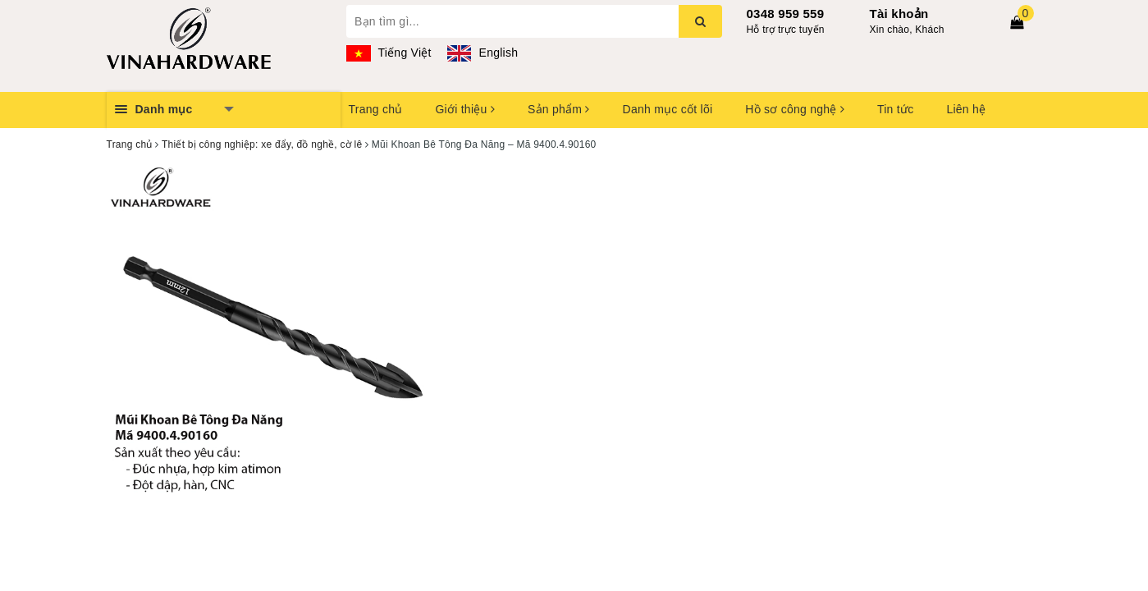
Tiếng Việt (389, 52)
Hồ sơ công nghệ (794, 109)
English (482, 52)
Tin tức (895, 109)
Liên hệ (966, 109)
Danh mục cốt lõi (668, 109)
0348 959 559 (786, 14)
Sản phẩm (559, 109)
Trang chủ (376, 109)
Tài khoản (899, 14)
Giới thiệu (464, 109)
